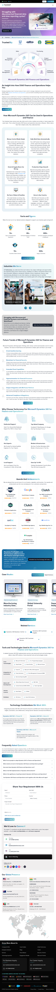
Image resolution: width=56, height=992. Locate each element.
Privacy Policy (33, 989)
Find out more (7, 756)
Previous (25, 308)
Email (9, 1)
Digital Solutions (49, 574)
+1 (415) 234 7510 (16, 881)
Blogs (21, 949)
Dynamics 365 (21, 173)
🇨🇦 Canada (12, 976)
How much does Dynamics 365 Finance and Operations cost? (19, 767)
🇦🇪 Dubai (4, 979)
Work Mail (31, 790)
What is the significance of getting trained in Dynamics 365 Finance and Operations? (25, 774)
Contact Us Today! (28, 258)
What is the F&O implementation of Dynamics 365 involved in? (19, 770)
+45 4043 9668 (38, 906)
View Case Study (9, 614)
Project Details (8, 801)
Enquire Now (9, 819)
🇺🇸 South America (21, 979)
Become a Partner (42, 952)
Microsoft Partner (42, 955)
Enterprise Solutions (37, 574)
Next (30, 308)
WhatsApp (4, 1)
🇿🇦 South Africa (12, 979)
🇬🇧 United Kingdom (27, 976)
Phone (6, 796)
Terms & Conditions (50, 989)
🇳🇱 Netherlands (37, 979)
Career (39, 949)
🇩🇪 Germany (18, 976)
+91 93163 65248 (34, 899)
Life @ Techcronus (42, 947)
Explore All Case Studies (28, 619)
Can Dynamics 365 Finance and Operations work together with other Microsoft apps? (25, 777)
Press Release (23, 952)
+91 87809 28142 (34, 890)
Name (6, 790)
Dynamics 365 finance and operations (17, 92)
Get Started (7, 109)
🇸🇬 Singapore (36, 976)
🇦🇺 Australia (5, 976)
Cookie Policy (41, 989)
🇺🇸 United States (44, 976)
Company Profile (6, 947)
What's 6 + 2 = (8, 812)
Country (31, 796)
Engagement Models (24, 955)
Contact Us (50, 1)
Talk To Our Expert (28, 473)
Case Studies (23, 947)
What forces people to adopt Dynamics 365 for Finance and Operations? (22, 760)
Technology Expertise (7, 955)
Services (4, 952)
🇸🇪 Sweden (29, 979)
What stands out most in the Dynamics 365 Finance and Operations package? (23, 763)
